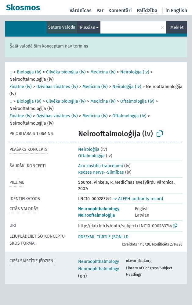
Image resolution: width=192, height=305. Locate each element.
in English (176, 10)
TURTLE (103, 236)
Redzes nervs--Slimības (101, 172)
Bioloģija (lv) (29, 72)
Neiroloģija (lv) (134, 72)
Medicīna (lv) (103, 72)
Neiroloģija (89, 149)
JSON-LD (120, 236)
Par (99, 10)
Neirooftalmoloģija (96, 215)
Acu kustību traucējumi (100, 165)
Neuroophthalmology (98, 208)
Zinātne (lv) (20, 86)
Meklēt (176, 27)
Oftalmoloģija (91, 155)
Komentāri (120, 10)
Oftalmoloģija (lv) (137, 101)
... (10, 72)
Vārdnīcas (81, 10)
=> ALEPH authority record (138, 198)
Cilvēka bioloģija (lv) (66, 72)
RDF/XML (86, 236)
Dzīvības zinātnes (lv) (57, 86)
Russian (87, 27)
